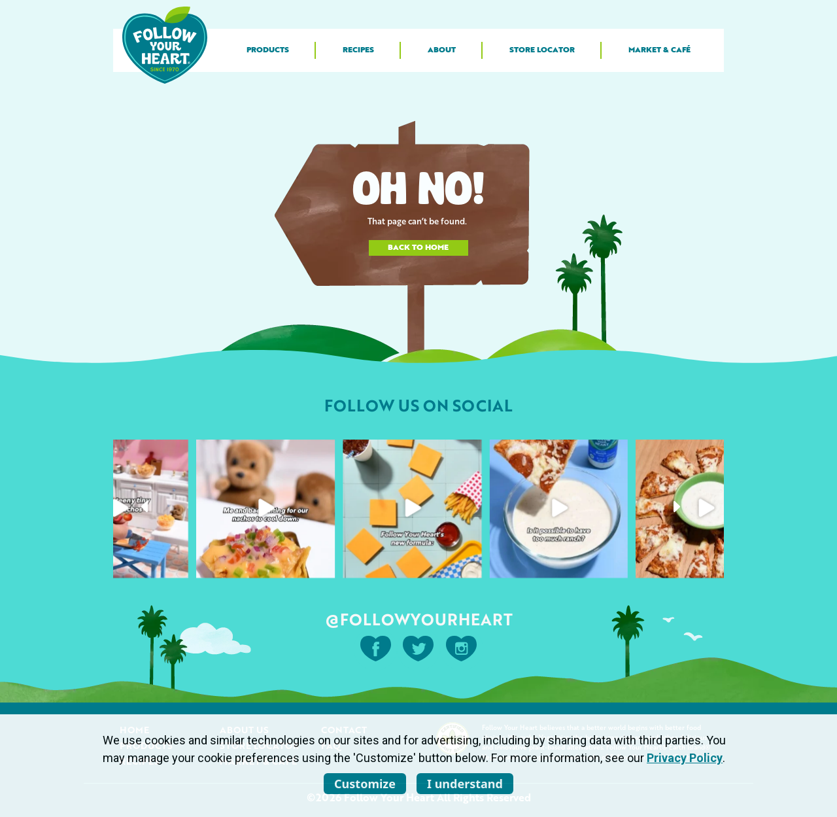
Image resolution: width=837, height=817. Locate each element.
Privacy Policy (685, 758)
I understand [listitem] (465, 783)
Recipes (358, 50)
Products (268, 50)
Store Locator (542, 50)
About (442, 50)
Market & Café (659, 50)
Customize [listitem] (365, 783)
